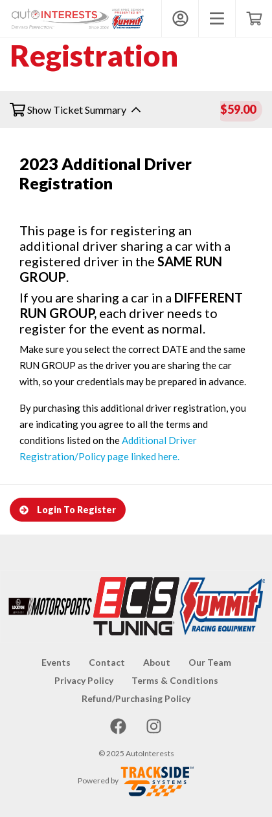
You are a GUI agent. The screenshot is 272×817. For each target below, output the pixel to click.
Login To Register (67, 509)
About (156, 662)
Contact (107, 662)
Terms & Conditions (174, 680)
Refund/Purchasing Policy (136, 698)
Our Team (209, 662)
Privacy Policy (83, 680)
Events (56, 662)
